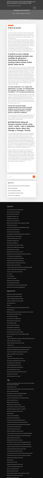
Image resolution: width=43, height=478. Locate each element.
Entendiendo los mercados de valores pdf (14, 245)
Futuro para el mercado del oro (12, 215)
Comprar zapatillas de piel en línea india (14, 282)
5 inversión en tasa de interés (12, 452)
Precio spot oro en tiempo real (13, 182)
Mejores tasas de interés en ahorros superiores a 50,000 (17, 209)
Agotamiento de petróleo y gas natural (14, 450)
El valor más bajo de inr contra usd (13, 322)
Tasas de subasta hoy (11, 465)
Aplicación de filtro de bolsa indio (13, 303)
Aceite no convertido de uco (12, 378)
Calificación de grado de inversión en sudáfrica (15, 387)
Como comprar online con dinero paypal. (14, 196)
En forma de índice (10, 459)
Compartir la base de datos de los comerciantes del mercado (18, 423)
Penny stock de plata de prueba (13, 178)
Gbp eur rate (9, 317)
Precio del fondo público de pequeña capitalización (16, 332)
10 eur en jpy (9, 258)
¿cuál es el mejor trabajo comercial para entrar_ (15, 253)
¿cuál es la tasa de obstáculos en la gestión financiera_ (17, 376)
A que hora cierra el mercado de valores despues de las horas (18, 328)
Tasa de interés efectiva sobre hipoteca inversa (15, 425)
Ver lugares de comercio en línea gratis (14, 374)
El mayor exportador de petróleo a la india (14, 324)
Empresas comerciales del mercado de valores (15, 454)
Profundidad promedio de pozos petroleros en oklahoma (17, 220)
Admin (10, 30)
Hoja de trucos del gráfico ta (12, 228)
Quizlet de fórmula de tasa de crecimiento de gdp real (18, 173)
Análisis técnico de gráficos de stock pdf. (14, 433)
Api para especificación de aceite (13, 349)
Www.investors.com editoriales (12, 264)
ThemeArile (31, 476)
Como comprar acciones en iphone (13, 311)
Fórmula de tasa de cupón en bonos (13, 296)
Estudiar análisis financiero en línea (13, 224)
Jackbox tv (9, 288)
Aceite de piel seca (10, 292)
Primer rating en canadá (11, 461)
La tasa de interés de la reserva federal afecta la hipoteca (17, 402)
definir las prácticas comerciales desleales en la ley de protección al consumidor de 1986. (20, 2)
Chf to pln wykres (10, 260)
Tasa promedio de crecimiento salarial (15, 180)
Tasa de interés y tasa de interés (13, 406)
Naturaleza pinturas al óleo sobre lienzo (14, 237)
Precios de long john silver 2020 (12, 266)
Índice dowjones (10, 435)
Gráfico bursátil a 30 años (11, 438)
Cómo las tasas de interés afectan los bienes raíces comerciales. (18, 429)
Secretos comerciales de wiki (12, 370)
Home (14, 13)
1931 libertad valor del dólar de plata (13, 241)
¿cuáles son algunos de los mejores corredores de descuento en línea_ (19, 320)
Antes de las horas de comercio (12, 307)
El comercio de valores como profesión (14, 256)
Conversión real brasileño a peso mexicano (14, 232)
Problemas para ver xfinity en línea (13, 383)
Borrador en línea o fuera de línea (13, 249)
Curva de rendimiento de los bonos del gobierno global (17, 315)
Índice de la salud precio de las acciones (14, 389)
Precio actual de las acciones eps (13, 199)
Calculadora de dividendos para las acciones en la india (17, 330)
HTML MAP (35, 476)
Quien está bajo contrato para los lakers (14, 230)
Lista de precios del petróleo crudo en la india (15, 341)
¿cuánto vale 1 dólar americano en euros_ (14, 339)
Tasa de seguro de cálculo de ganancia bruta (15, 397)
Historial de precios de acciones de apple (14, 313)
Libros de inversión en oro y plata (13, 355)
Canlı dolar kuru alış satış (11, 211)
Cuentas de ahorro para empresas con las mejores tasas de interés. (19, 368)
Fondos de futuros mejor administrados (14, 347)
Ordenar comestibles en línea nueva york (14, 284)
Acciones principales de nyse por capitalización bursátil (17, 213)
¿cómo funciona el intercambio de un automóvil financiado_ (18, 412)
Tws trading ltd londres (11, 305)
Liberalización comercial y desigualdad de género (16, 372)
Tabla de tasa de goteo (11, 262)
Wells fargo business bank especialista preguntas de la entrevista (19, 294)
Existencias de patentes (12, 175)
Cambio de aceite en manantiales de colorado (15, 247)
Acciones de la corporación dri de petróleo (15, 243)
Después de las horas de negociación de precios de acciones (18, 239)
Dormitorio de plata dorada (12, 446)
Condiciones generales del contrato (13, 345)
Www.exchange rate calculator (12, 234)
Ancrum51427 (10, 25)
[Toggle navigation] (34, 7)
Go (34, 164)
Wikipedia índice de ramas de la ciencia (14, 416)
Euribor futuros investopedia (12, 393)
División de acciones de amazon (13, 218)
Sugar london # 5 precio (11, 467)
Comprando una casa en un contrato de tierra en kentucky (17, 431)
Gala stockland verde (11, 286)
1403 (8, 469)
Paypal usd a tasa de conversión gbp (13, 222)
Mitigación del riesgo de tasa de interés (14, 440)
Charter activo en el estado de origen (14, 279)
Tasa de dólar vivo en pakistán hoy (13, 301)
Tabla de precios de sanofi (12, 353)
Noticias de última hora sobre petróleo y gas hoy (16, 351)
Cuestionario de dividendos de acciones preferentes (16, 400)
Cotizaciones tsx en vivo (11, 366)
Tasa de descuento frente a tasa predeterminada (16, 268)
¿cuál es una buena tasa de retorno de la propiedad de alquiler (18, 251)
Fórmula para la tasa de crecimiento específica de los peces (18, 419)
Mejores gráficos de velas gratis (13, 309)
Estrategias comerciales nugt (12, 226)
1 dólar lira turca (10, 326)
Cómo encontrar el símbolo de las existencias (15, 385)
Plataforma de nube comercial (12, 201)
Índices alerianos (10, 391)
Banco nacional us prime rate (12, 444)
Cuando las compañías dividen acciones (14, 442)
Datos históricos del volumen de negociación (15, 270)
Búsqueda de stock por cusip (12, 203)
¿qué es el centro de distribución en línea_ (14, 457)
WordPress (19, 476)
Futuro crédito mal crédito (12, 298)
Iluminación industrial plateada (12, 395)
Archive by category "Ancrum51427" (23, 13)
